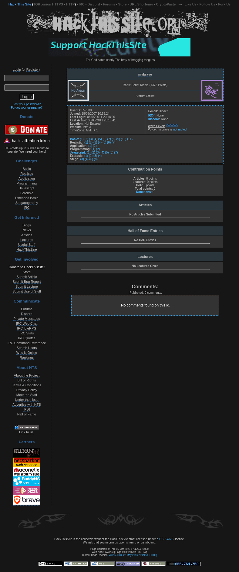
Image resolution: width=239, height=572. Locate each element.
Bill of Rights (26, 380)
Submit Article (26, 277)
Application (27, 178)
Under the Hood (27, 399)
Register (32, 69)
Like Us (191, 4)
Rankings (27, 357)
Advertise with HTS (26, 404)
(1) (81, 139)
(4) (95, 139)
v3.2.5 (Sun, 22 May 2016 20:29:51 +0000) (133, 555)
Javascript (26, 188)
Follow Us (207, 4)
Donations (143, 192)
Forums (109, 4)
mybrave (145, 74)
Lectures (26, 240)
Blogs (26, 225)
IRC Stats (26, 333)
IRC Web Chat (27, 323)
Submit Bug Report (27, 281)
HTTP (70, 4)
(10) (123, 139)
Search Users (27, 348)
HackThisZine (26, 249)
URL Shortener (141, 4)
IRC (82, 4)
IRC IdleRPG (26, 328)
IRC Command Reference (27, 343)
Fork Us (224, 4)
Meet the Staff (26, 395)
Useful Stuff (26, 244)
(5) (100, 139)
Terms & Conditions (26, 385)
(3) (91, 139)
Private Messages (26, 318)
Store (122, 4)
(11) (130, 139)
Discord (94, 4)
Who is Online (26, 352)
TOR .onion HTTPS (48, 4)
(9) (118, 139)
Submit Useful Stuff (26, 291)
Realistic (26, 173)
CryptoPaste (166, 4)
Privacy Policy (26, 390)
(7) (109, 139)
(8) (114, 139)
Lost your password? (27, 104)
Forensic (26, 193)
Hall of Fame (26, 414)
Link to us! (26, 432)
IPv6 (26, 409)
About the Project (26, 375)
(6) (104, 139)
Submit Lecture (26, 286)
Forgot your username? (26, 107)
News (26, 230)
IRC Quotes (26, 338)
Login (17, 69)
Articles (26, 235)
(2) (86, 139)
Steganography (26, 203)
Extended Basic (26, 198)
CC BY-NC (166, 539)
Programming (27, 183)
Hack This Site (19, 4)
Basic (27, 169)
